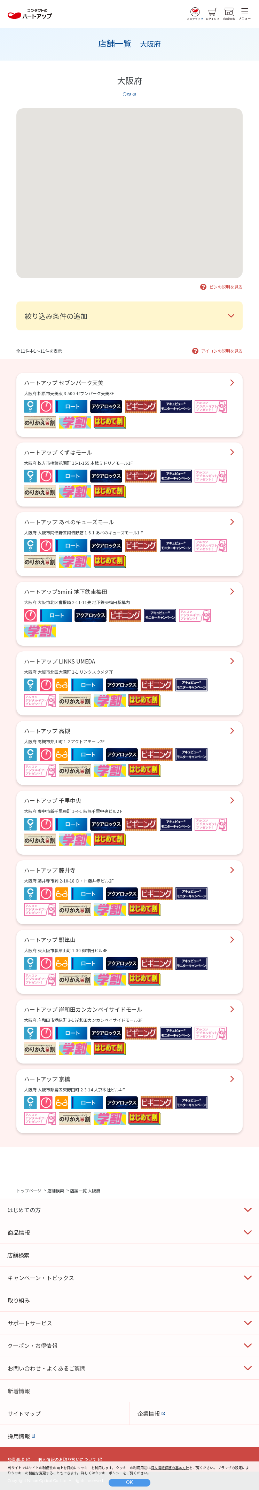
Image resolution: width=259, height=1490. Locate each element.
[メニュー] (244, 13)
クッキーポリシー (109, 1472)
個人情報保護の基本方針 (170, 1467)
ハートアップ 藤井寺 (50, 870)
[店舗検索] (229, 13)
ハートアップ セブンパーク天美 (63, 382)
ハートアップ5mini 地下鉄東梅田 (65, 591)
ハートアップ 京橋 (47, 1079)
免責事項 (16, 1459)
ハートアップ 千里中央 (52, 800)
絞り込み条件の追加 (56, 316)
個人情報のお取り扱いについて (67, 1459)
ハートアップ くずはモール (58, 452)
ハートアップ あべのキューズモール (69, 522)
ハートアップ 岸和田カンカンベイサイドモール (83, 1009)
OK (129, 1482)
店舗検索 (55, 1190)
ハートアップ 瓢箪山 (50, 939)
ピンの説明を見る (226, 287)
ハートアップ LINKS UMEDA (59, 661)
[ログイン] (212, 13)
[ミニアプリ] (195, 13)
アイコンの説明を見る (222, 351)
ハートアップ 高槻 (47, 731)
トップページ (28, 1190)
